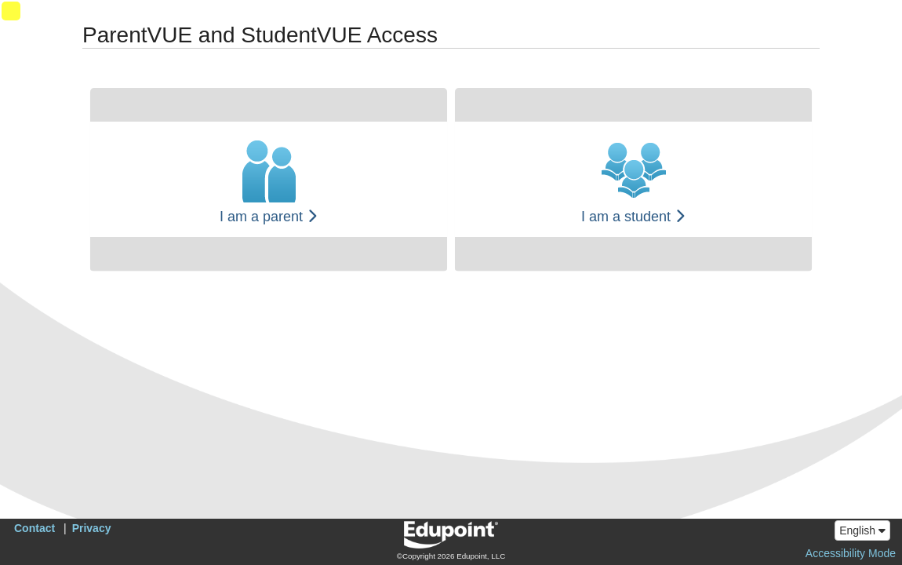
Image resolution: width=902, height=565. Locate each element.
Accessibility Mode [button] (851, 553)
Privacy (91, 528)
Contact (34, 528)
